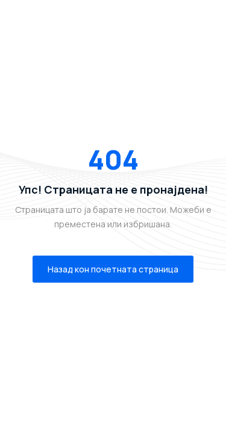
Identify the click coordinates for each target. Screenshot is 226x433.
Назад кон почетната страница (113, 269)
